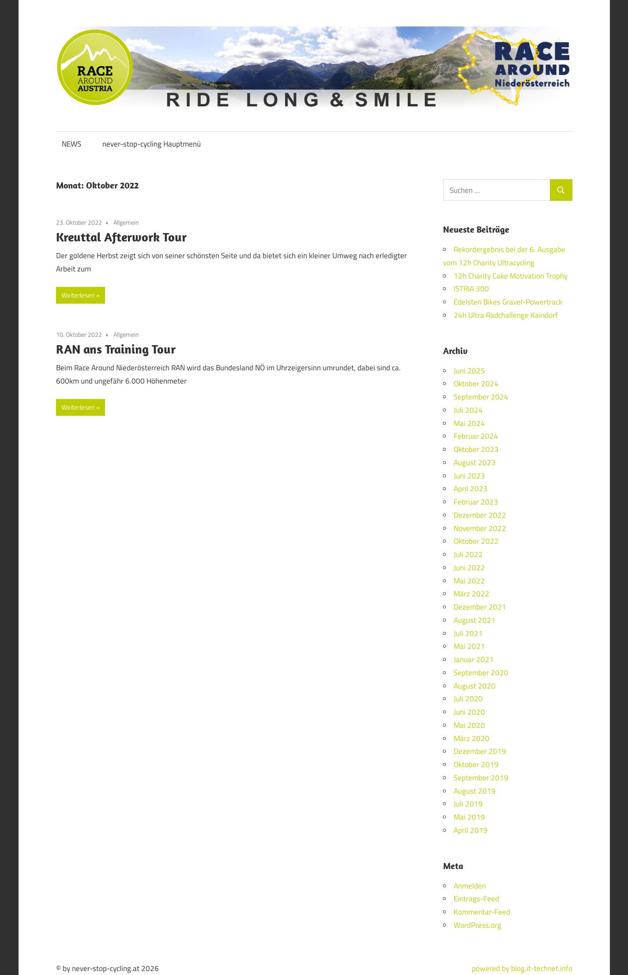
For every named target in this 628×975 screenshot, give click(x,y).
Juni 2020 (469, 712)
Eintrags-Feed (476, 898)
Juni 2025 (469, 370)
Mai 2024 (469, 423)
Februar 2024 (476, 436)
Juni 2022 (469, 567)
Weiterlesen (78, 295)
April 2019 (471, 830)
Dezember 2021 (480, 607)
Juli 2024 (468, 410)
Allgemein (126, 222)
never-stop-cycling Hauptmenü (151, 144)
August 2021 (475, 620)
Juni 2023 (469, 476)
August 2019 (475, 791)
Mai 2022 (469, 581)
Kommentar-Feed (482, 912)
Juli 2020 (468, 698)
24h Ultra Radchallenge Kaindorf (506, 315)
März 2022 (471, 593)
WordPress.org (477, 925)
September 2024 (481, 397)
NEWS (71, 144)
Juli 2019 (468, 803)
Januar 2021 (474, 659)
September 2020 (481, 672)
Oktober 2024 (476, 383)
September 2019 (481, 777)
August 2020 (475, 686)
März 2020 (471, 738)
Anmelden (470, 886)
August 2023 (475, 462)
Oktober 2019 (476, 764)
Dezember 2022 (480, 515)
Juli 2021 (468, 633)
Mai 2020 (469, 725)
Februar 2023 (476, 502)
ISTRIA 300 (471, 288)
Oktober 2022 (476, 541)
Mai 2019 (469, 817)
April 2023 (471, 488)
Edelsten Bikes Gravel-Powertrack (508, 302)
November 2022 (480, 528)
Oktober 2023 (476, 449)
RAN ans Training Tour (116, 349)
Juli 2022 (468, 554)
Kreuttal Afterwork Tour (121, 237)
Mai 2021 (469, 646)
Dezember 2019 (480, 751)
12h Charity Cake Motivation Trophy (511, 276)
